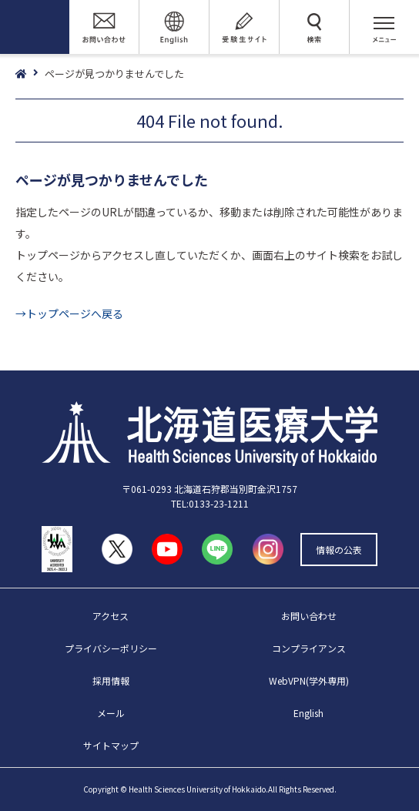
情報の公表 (339, 549)
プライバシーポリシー (111, 648)
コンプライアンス (309, 648)
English (308, 712)
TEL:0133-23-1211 (210, 503)
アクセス (110, 615)
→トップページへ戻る (69, 313)
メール (111, 712)
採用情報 (110, 680)
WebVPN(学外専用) (309, 680)
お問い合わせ (309, 615)
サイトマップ (111, 745)
